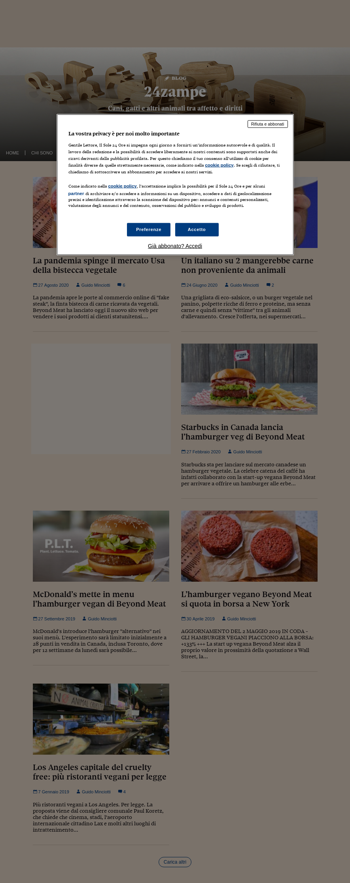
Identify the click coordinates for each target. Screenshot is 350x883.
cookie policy (219, 165)
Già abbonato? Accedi (175, 245)
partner (76, 193)
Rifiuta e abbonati (267, 124)
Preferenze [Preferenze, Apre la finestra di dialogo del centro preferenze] (148, 229)
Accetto (197, 229)
